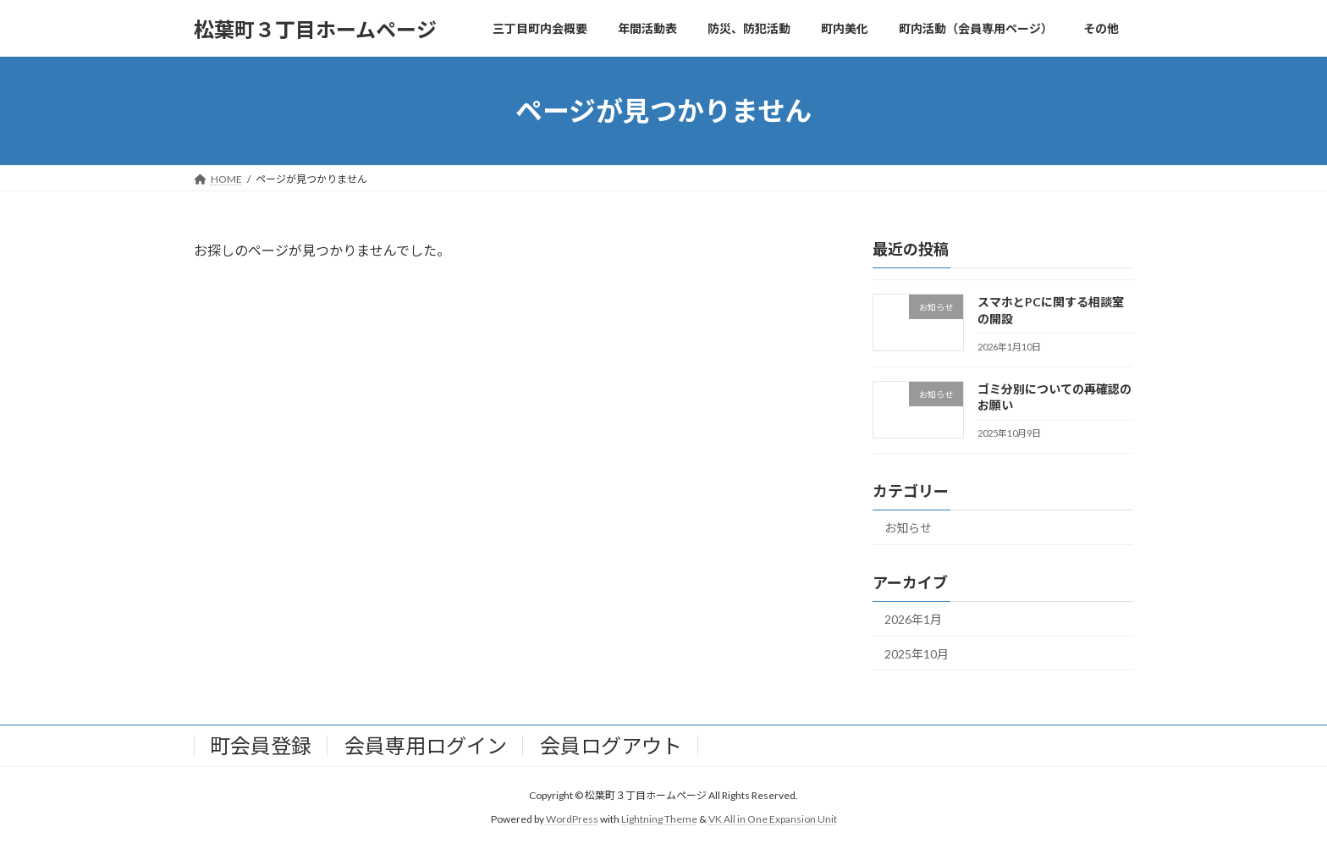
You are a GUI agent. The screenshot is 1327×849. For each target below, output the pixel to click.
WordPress (572, 819)
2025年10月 (916, 654)
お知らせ (908, 528)
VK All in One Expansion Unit (772, 819)
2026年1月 (913, 619)
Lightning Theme (659, 819)
